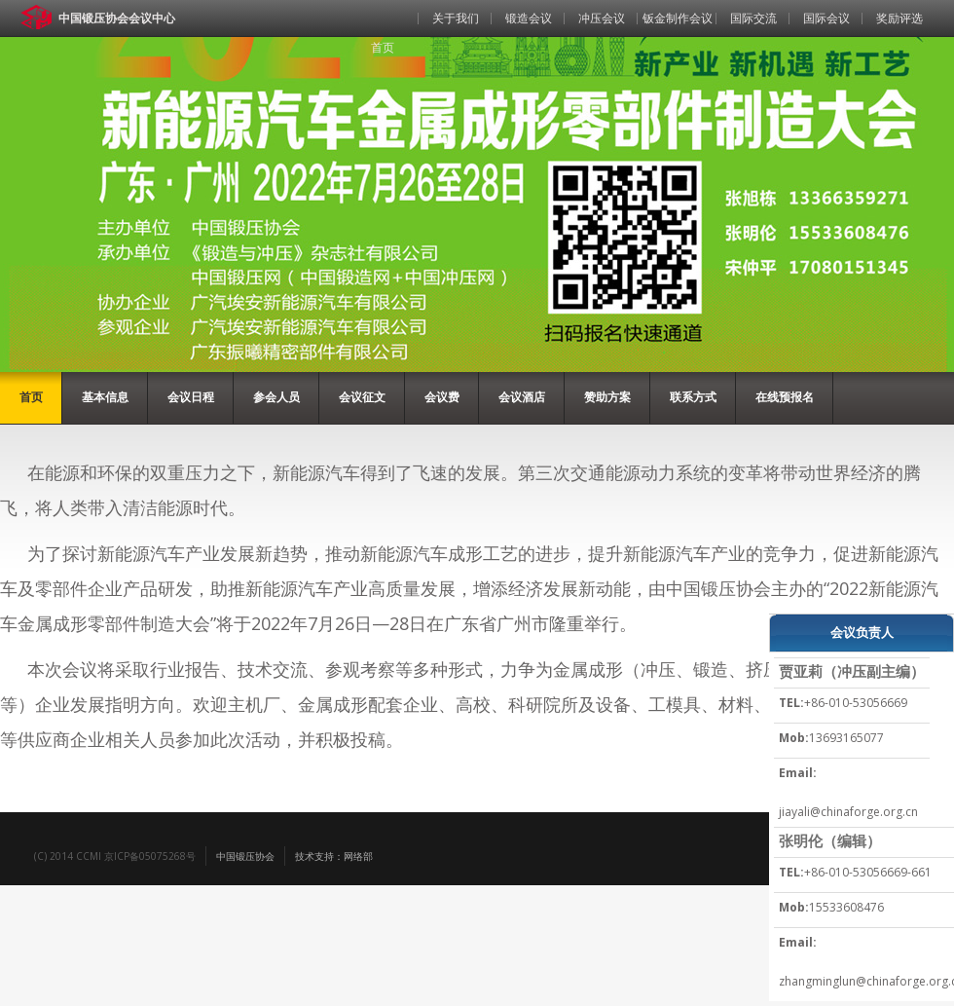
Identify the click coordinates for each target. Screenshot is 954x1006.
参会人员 (276, 397)
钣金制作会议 (677, 18)
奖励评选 (899, 18)
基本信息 (105, 397)
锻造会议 (528, 18)
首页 (382, 47)
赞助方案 (607, 397)
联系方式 (693, 397)
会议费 (441, 397)
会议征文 (362, 397)
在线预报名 (784, 397)
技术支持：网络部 (334, 856)
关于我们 (455, 18)
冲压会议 (601, 18)
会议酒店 (521, 397)
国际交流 (753, 18)
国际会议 (826, 18)
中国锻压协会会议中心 (116, 18)
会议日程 (190, 397)
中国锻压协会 (245, 856)
